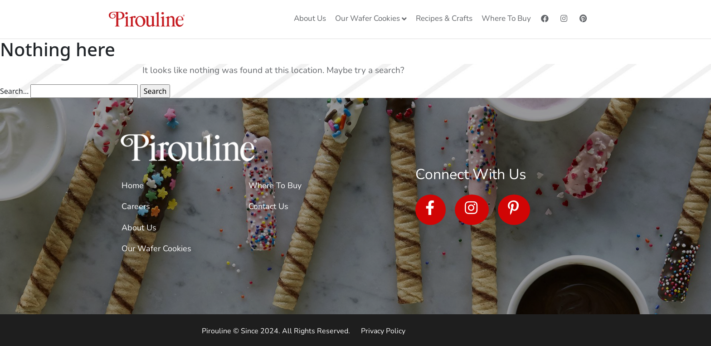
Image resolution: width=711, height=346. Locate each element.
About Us (139, 227)
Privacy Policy (383, 331)
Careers (136, 206)
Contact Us (268, 206)
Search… (14, 91)
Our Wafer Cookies (156, 248)
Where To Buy (275, 185)
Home (133, 185)
